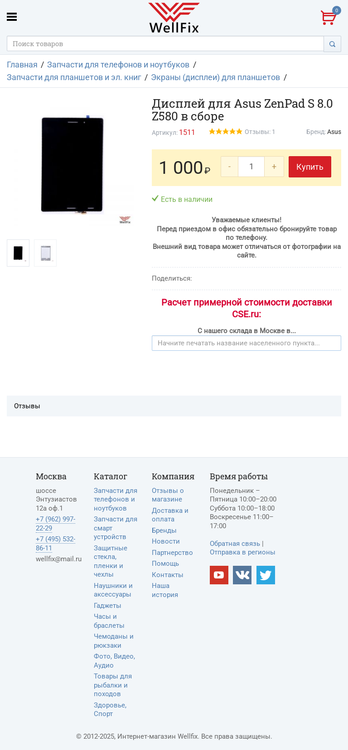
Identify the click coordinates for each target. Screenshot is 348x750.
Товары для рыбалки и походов (113, 685)
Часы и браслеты (109, 621)
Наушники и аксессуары (113, 590)
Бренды (164, 530)
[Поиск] (332, 44)
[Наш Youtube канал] (219, 575)
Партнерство (172, 553)
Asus (334, 131)
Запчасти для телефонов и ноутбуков (115, 499)
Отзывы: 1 (260, 131)
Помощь (165, 563)
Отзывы (27, 406)
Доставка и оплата (170, 515)
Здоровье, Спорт (110, 709)
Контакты (168, 575)
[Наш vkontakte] (242, 575)
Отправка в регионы (243, 552)
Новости (166, 541)
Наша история (165, 590)
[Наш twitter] (265, 575)
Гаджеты (107, 606)
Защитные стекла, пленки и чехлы (110, 561)
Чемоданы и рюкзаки (114, 641)
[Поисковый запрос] (165, 43)
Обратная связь (235, 544)
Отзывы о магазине (168, 495)
